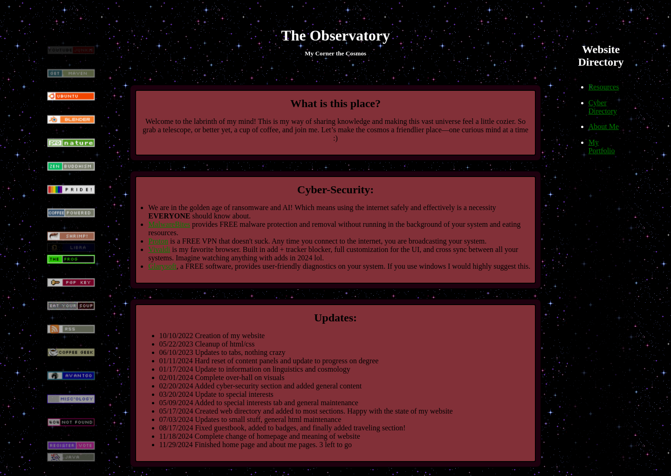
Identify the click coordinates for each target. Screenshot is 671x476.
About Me (604, 126)
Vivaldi (159, 249)
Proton (158, 241)
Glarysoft (162, 266)
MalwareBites (169, 224)
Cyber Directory (603, 107)
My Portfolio (602, 146)
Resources (604, 87)
